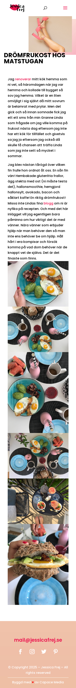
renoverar (23, 79)
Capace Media (52, 682)
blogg (48, 203)
